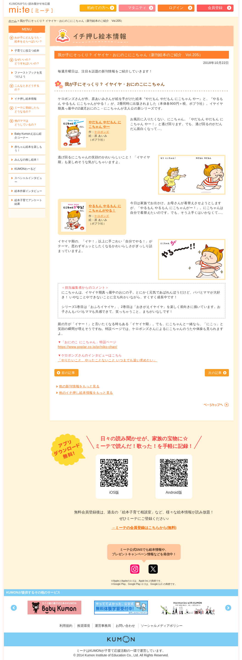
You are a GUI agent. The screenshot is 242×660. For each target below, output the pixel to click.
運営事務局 (103, 625)
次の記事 (215, 373)
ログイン (176, 8)
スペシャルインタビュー (28, 179)
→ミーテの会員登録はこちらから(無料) (144, 528)
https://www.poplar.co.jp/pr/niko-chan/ (87, 347)
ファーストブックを (28, 74)
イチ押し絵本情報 (25, 98)
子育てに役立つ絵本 (26, 50)
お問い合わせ (125, 625)
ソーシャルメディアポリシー (162, 625)
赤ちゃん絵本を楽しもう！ (28, 148)
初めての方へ (98, 8)
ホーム (12, 20)
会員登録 (215, 8)
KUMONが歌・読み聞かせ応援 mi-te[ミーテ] (30, 7)
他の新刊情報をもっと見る (79, 386)
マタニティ (137, 8)
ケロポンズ (101, 132)
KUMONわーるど (25, 168)
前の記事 (68, 373)
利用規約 (65, 625)
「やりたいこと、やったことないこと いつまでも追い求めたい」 (107, 360)
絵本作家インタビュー (28, 191)
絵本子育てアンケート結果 (28, 202)
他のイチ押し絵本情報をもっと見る (86, 392)
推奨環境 (83, 625)
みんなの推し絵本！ (26, 159)
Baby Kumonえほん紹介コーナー (27, 135)
